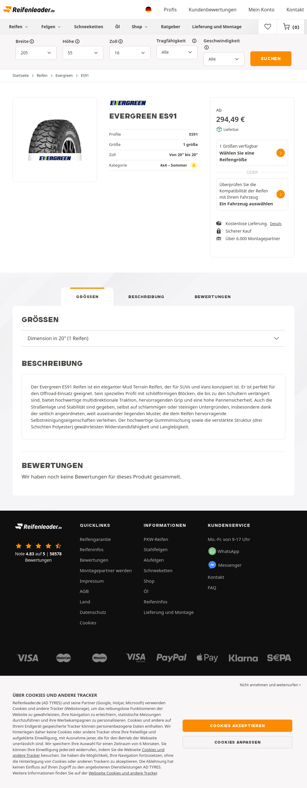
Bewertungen (213, 296)
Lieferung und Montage (217, 26)
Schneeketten (88, 26)
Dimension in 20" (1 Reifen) (58, 338)
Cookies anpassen (237, 742)
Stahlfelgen (156, 549)
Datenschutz (93, 612)
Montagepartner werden (106, 570)
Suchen (271, 58)
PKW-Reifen (156, 539)
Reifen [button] (19, 26)
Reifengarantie (95, 539)
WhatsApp (223, 551)
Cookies (88, 623)
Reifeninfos (91, 549)
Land (85, 602)
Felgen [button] (51, 26)
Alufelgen (154, 560)
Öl (117, 26)
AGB (84, 591)
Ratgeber (170, 26)
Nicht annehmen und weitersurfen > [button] (270, 684)
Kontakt (295, 9)
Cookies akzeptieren (237, 725)
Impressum (92, 581)
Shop (140, 26)
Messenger (225, 564)
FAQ (212, 587)
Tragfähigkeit (177, 40)
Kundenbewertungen (213, 9)
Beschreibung (146, 296)
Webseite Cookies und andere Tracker (123, 773)
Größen (87, 296)
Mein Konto (262, 9)
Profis (170, 9)
